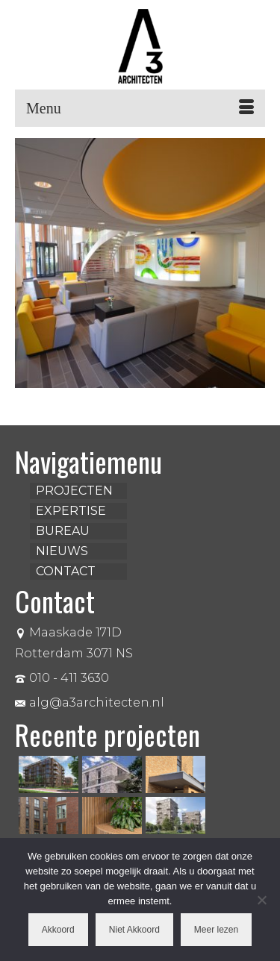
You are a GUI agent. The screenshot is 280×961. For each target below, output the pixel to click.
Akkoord (58, 929)
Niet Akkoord (134, 929)
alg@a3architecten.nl (89, 702)
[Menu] (140, 108)
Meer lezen (216, 929)
